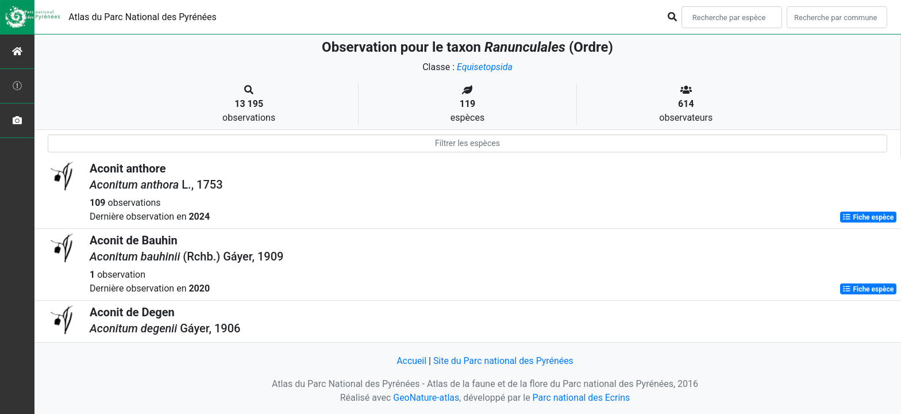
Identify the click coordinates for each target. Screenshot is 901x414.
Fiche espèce (868, 217)
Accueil (411, 360)
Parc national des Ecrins (581, 397)
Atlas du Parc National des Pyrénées (142, 17)
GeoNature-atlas (425, 397)
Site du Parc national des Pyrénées (503, 360)
